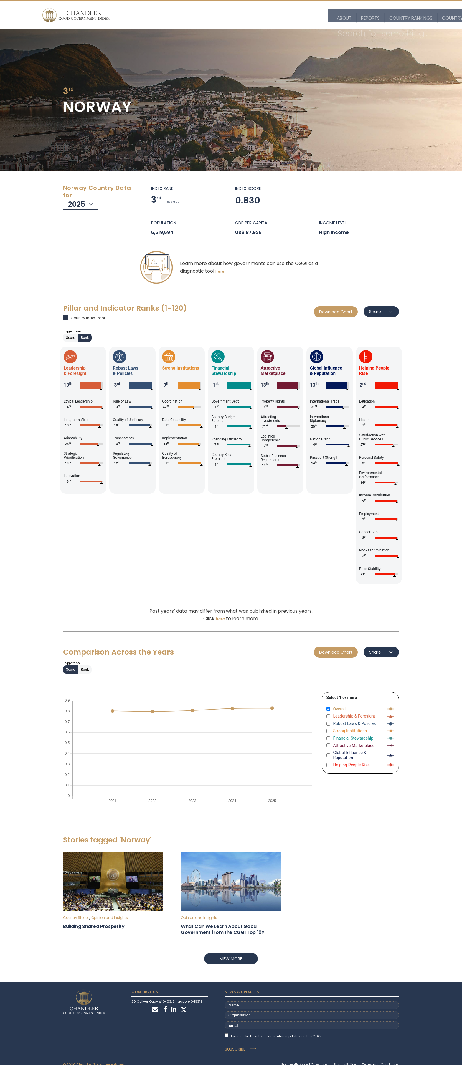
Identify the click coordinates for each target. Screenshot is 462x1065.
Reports (173, 15)
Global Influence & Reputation (350, 755)
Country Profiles (260, 15)
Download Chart (335, 312)
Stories (397, 15)
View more (231, 959)
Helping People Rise (351, 765)
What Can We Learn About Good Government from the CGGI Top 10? (222, 929)
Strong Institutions (350, 730)
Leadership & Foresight (354, 716)
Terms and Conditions (380, 1055)
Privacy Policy (345, 1055)
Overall (339, 709)
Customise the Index (358, 15)
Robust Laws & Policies (354, 723)
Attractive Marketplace (353, 745)
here (219, 271)
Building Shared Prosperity (94, 926)
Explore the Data (307, 15)
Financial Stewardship (353, 738)
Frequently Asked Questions (304, 1055)
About (148, 15)
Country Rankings (212, 15)
